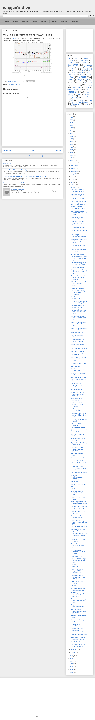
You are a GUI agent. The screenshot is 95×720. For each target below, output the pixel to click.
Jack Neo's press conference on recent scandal (78, 551)
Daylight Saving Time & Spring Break (78, 530)
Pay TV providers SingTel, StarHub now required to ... (79, 560)
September (74, 171)
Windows (75, 104)
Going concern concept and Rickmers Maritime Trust (79, 317)
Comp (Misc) (87, 69)
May (72, 182)
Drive (81, 72)
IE (87, 79)
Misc (75, 85)
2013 (71, 152)
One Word (74, 586)
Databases (74, 21)
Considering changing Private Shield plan (77, 190)
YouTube (70, 106)
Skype (87, 96)
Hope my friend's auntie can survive (78, 498)
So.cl (68, 98)
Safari (78, 94)
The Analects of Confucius (79, 348)
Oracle (88, 89)
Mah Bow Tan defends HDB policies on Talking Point (79, 468)
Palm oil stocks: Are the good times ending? (78, 638)
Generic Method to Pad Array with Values (15, 183)
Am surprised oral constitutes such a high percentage (78, 611)
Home (7, 21)
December (74, 163)
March (73, 187)
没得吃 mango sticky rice (78, 201)
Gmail (71, 77)
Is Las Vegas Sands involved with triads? (78, 207)
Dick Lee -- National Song (79, 526)
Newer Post (7, 151)
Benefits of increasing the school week (78, 369)
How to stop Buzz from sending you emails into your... (79, 522)
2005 (71, 666)
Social (74, 98)
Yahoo (86, 104)
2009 (71, 656)
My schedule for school (78, 227)
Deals (83, 71)
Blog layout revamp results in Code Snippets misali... (79, 240)
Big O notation (75, 366)
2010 (71, 160)
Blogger (89, 65)
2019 (71, 136)
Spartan (84, 98)
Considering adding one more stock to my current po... (78, 352)
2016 (71, 144)
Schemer (87, 94)
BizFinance (11, 84)
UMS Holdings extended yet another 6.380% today (78, 323)
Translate (81, 100)
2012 (71, 155)
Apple (35, 21)
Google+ (70, 79)
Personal (17, 84)
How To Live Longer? (77, 288)
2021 (71, 131)
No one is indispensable (78, 484)
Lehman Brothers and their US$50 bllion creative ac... (79, 535)
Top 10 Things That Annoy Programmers (79, 443)
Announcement (83, 60)
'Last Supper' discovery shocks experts (78, 297)
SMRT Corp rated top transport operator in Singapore (78, 594)
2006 (71, 664)
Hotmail (80, 79)
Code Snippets (72, 69)
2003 (71, 672)
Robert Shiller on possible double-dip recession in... (79, 545)
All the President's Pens (78, 267)
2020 (71, 133)
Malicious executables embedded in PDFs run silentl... (79, 212)
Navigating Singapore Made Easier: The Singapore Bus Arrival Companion (24, 176)
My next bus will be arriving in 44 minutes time (78, 462)
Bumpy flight (75, 481)
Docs (90, 71)
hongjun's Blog (16, 7)
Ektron (88, 72)
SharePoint (81, 96)
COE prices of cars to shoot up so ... (77, 345)
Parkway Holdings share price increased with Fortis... (78, 311)
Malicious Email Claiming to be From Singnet (16, 170)
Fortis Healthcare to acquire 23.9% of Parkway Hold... (77, 570)
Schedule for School (77, 332)
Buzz (71, 67)
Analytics (86, 58)
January (74, 652)
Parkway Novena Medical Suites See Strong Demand (79, 277)
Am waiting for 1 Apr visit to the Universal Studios (79, 502)
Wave (72, 102)
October (74, 168)
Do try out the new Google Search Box (79, 231)
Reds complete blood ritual (79, 472)
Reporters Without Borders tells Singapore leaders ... (79, 258)
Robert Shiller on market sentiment (78, 540)
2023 (71, 125)
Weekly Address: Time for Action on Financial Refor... (79, 358)
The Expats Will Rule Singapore (77, 336)
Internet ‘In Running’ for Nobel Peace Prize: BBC (78, 492)
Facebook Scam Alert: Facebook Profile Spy (78, 340)
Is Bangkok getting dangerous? (76, 399)
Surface (90, 98)
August (73, 174)
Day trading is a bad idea (78, 204)
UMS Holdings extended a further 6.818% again (79, 329)
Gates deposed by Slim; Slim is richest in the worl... (78, 600)
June (73, 179)
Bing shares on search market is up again (78, 605)
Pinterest (87, 92)
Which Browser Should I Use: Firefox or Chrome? (78, 283)
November (74, 165)
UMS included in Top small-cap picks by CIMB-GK (77, 404)
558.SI (14, 38)
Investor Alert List (76, 390)
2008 (71, 658)
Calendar (78, 67)
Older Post (57, 151)
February (74, 649)
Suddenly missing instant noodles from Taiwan (78, 263)
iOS (80, 81)
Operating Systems (74, 90)
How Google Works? (77, 509)
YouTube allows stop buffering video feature (78, 435)
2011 (71, 158)
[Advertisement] (79, 40)
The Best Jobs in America (79, 506)
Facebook (25, 21)
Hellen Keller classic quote (79, 634)
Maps (79, 83)
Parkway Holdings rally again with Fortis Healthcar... (78, 292)
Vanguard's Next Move (78, 198)
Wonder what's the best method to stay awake (78, 589)
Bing (84, 62)
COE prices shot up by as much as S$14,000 (79, 302)
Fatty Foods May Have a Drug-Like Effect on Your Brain (78, 223)
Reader (69, 94)
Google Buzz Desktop (77, 642)
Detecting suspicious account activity (77, 306)
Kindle (90, 81)
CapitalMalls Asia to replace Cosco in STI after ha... (78, 577)
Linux (72, 83)
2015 (71, 147)
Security (64, 21)
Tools (71, 100)
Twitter (90, 100)
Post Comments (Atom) (36, 156)
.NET (69, 58)
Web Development (85, 102)
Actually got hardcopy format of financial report (79, 218)
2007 (71, 661)
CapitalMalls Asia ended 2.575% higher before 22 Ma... (78, 415)
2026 (71, 117)
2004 (71, 669)
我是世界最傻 (7, 163)
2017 (71, 141)
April (72, 185)
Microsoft (44, 21)
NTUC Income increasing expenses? (78, 565)
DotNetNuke (74, 72)
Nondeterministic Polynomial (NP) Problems (76, 385)
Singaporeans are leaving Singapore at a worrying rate (79, 271)
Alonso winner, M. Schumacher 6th (77, 516)
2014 (71, 150)
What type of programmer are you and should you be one (79, 379)
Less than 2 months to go (78, 363)
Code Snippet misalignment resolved (78, 235)
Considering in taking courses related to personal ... (77, 449)
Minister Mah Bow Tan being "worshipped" (78, 645)
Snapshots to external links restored (77, 195)
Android (70, 60)
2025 (71, 120)
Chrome (86, 67)
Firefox (82, 74)
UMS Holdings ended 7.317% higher (77, 409)
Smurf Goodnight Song (17, 189)
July (72, 176)
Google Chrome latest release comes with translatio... (77, 394)
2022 (71, 128)
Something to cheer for (78, 458)
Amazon (77, 58)
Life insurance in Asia (77, 254)
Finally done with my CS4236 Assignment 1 (78, 625)
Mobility (54, 21)
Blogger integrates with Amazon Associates (78, 246)
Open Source (76, 87)
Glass (90, 74)
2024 (71, 122)
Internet (70, 81)
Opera (87, 87)
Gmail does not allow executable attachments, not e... (78, 630)
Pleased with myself (77, 556)
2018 (71, 139)
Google (15, 21)
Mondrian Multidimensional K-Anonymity (78, 477)
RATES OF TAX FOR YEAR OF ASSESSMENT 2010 (78, 425)
